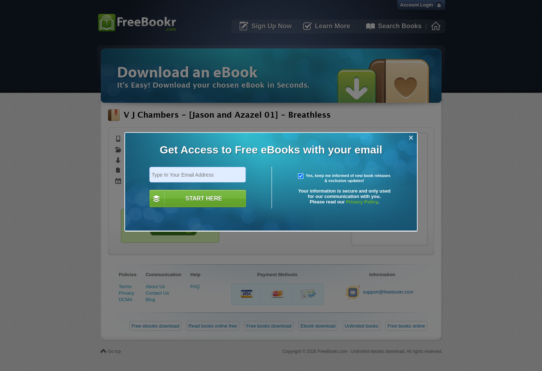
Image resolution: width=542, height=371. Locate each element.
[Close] (411, 137)
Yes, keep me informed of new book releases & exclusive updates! (344, 178)
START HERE (203, 198)
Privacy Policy (362, 202)
